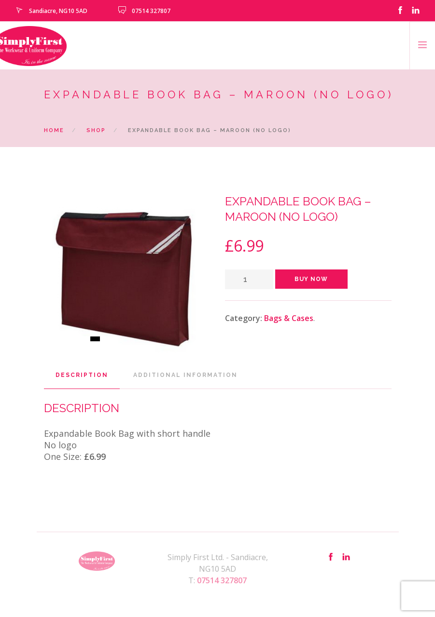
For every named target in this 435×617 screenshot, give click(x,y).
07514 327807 (151, 11)
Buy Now (311, 279)
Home (54, 130)
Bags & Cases (288, 318)
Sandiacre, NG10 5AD (58, 11)
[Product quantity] (249, 279)
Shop (96, 130)
